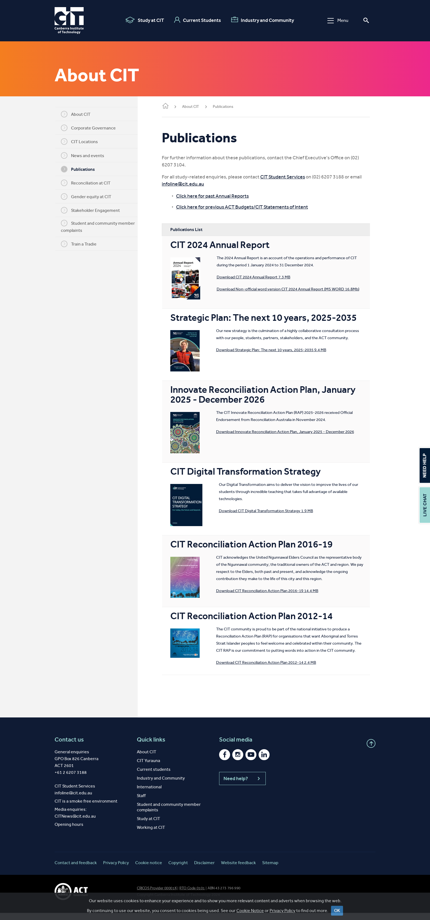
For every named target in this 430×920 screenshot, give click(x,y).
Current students (154, 776)
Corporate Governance (91, 128)
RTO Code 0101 (192, 895)
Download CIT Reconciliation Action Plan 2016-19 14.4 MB (274, 590)
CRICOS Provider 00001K (157, 895)
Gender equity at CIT (89, 196)
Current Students (197, 20)
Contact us (69, 746)
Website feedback (238, 869)
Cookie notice (148, 869)
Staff (141, 802)
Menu (337, 20)
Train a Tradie (82, 244)
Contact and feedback (76, 869)
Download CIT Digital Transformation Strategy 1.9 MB (272, 510)
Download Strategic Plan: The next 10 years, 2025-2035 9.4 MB (278, 356)
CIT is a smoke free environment (86, 808)
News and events (86, 155)
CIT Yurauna (148, 767)
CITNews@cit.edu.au (75, 823)
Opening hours (69, 831)
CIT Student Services (289, 177)
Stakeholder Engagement (93, 210)
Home (172, 106)
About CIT (79, 114)
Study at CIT (144, 20)
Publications (81, 169)
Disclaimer (204, 869)
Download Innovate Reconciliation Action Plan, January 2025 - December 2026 (292, 431)
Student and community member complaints (101, 226)
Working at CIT (151, 834)
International (149, 794)
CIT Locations (82, 141)
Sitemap (270, 869)
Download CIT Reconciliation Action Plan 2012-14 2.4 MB (227, 669)
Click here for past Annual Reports (219, 196)
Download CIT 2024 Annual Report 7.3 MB (260, 277)
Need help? (242, 786)
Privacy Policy (116, 869)
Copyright (178, 869)
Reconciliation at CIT (89, 183)
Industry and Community (262, 20)
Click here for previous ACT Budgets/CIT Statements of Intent (249, 207)
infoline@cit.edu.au (189, 184)
